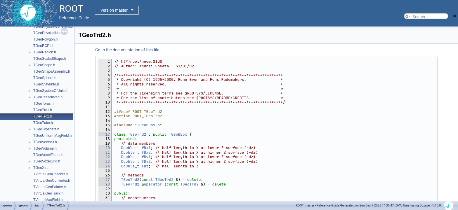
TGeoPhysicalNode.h (49, 33)
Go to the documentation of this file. (127, 50)
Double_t (130, 147)
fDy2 (146, 161)
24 (104, 166)
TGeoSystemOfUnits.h (50, 91)
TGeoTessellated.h (48, 97)
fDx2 (146, 152)
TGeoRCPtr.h (43, 46)
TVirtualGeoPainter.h (49, 187)
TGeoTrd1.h (42, 110)
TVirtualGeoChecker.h (50, 174)
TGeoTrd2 (137, 134)
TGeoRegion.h (44, 52)
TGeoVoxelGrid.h (46, 161)
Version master (114, 10)
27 (104, 179)
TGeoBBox (178, 134)
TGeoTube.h (43, 123)
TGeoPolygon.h (45, 39)
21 (104, 152)
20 (104, 147)
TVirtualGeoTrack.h (48, 193)
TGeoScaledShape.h (49, 59)
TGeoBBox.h (148, 125)
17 (104, 134)
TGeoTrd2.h (42, 116)
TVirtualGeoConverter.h (51, 180)
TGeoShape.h (44, 65)
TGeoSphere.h (44, 78)
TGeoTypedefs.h (46, 129)
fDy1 (146, 156)
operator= (154, 184)
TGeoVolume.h (45, 148)
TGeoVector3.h (45, 142)
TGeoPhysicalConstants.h (53, 26)
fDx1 (146, 147)
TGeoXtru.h (42, 168)
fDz (145, 166)
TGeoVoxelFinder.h (48, 155)
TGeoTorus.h (43, 104)
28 (104, 184)
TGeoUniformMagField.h (52, 136)
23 (104, 161)
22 (104, 156)
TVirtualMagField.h (48, 200)
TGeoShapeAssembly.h (51, 71)
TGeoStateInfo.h (46, 84)
